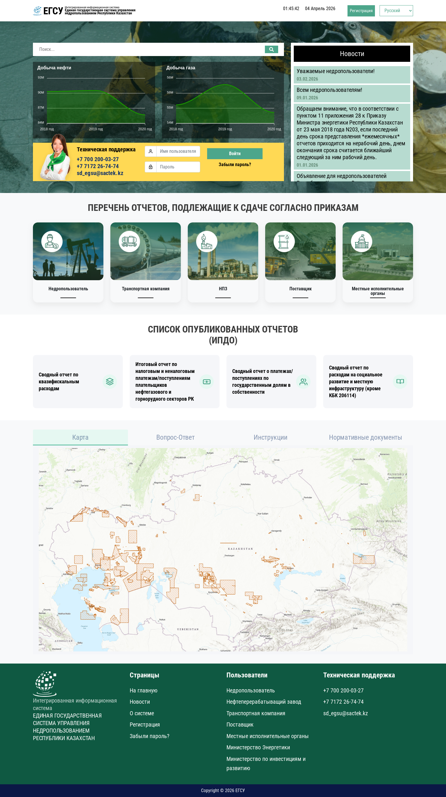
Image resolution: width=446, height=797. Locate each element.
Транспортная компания (255, 713)
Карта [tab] (80, 437)
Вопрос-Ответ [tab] (175, 437)
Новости (140, 701)
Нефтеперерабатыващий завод (263, 701)
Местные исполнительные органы (267, 736)
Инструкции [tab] (270, 437)
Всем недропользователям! (329, 89)
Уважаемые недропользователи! (335, 71)
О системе (142, 713)
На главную (143, 690)
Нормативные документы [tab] (365, 437)
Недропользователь (250, 690)
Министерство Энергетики (258, 747)
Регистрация (361, 13)
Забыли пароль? (235, 164)
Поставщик (240, 724)
